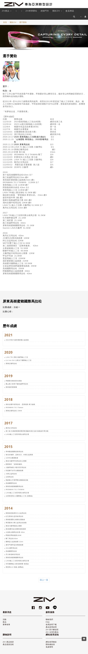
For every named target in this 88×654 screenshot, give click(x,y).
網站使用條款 (51, 642)
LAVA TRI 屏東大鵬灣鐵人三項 (17, 357)
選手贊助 (23, 22)
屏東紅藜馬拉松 (11, 363)
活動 (4, 619)
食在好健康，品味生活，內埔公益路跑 (19, 455)
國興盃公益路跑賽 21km (14, 542)
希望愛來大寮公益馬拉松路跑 (16, 523)
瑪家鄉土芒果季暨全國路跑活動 (17, 480)
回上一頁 (44, 580)
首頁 (5, 22)
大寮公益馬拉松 (11, 474)
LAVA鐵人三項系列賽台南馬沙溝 (17, 434)
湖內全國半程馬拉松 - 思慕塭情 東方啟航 (20, 404)
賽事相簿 (6, 624)
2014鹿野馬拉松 (12, 548)
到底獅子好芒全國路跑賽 (14, 470)
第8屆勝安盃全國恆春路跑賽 (16, 529)
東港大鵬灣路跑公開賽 (14, 526)
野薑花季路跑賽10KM (13, 535)
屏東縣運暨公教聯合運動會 (15, 519)
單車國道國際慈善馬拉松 (14, 451)
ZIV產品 (6, 11)
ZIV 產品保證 (8, 642)
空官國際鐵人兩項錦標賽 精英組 (17, 564)
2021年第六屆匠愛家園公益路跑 (17, 340)
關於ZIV (57, 11)
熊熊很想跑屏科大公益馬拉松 (16, 513)
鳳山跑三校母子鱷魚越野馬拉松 (17, 384)
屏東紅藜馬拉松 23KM (14, 411)
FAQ (48, 622)
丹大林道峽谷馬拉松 (13, 554)
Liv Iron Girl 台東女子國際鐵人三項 (18, 360)
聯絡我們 (49, 619)
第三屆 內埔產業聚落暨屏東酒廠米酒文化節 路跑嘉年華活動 (27, 431)
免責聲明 (49, 647)
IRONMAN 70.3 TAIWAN (15, 489)
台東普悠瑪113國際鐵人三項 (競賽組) (19, 496)
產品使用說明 (51, 627)
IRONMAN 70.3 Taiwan (14, 407)
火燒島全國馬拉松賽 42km (15, 532)
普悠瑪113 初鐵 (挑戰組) (15, 567)
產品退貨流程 (8, 644)
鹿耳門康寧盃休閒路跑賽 (14, 545)
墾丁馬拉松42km (12, 538)
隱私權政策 (50, 644)
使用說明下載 (51, 624)
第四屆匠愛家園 (11, 387)
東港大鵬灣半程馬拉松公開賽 (16, 461)
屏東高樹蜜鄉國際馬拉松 (14, 486)
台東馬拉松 (10, 477)
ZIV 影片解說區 (52, 630)
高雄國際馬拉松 (11, 483)
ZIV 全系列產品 (52, 632)
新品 (4, 622)
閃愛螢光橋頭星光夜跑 (14, 381)
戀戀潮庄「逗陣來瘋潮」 (14, 464)
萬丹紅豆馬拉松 (11, 428)
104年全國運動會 (12, 458)
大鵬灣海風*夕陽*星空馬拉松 (16, 467)
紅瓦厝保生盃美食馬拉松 (14, 516)
